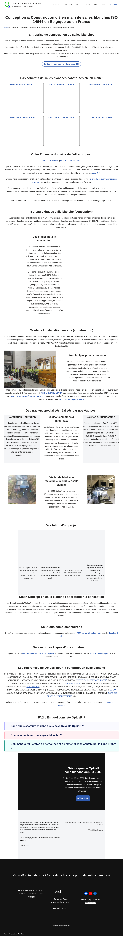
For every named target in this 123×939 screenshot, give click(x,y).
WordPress (21, 936)
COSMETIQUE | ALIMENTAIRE (22, 118)
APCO (113, 692)
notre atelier (53, 161)
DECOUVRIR (83, 800)
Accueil (6, 28)
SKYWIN (61, 708)
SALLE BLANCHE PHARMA (61, 84)
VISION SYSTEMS (64, 698)
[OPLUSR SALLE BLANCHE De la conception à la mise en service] (22, 5)
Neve (6, 936)
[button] (61, 4)
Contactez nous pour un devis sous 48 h (61, 64)
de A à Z (63, 161)
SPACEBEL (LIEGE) (72, 685)
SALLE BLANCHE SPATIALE (22, 84)
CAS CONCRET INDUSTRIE (101, 84)
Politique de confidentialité (61, 928)
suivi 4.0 (96, 173)
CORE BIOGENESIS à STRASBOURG (26, 398)
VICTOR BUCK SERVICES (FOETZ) (91, 682)
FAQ (44, 161)
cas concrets (74, 161)
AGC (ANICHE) (33, 689)
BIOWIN (110, 704)
